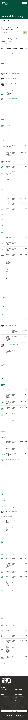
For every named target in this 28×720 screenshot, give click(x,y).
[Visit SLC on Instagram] (7, 715)
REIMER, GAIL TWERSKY (12, 667)
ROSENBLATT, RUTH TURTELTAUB (13, 459)
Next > (19, 43)
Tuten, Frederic (3, 500)
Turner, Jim (2, 395)
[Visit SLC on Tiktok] (9, 715)
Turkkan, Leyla (3, 314)
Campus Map (19, 689)
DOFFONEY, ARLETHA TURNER (13, 325)
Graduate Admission (4, 697)
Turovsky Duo (3, 454)
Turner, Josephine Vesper (2, 402)
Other (4, 29)
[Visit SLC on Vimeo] (14, 715)
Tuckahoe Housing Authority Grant (3, 154)
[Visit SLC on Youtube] (18, 715)
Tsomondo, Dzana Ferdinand (2, 104)
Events (16, 702)
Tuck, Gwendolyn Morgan (2, 140)
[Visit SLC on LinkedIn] (20, 715)
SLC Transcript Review (18, 697)
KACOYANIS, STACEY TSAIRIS (12, 98)
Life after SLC (17, 699)
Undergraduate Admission (5, 696)
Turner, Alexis (3, 320)
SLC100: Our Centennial (19, 696)
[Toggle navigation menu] (7, 21)
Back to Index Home (9, 29)
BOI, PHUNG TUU (10, 516)
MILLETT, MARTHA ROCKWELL (13, 83)
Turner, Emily (3, 351)
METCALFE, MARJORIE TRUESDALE (13, 73)
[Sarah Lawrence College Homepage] (6, 681)
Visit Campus (4, 689)
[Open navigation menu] (25, 3)
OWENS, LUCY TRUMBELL (12, 78)
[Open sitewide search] (23, 3)
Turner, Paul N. (3, 420)
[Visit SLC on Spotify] (16, 715)
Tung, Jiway (2, 261)
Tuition (2, 198)
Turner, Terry (3, 448)
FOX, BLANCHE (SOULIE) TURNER (13, 344)
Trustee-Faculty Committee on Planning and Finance (3, 92)
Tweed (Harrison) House (2, 528)
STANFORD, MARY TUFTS (12, 194)
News (15, 700)
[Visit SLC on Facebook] (12, 715)
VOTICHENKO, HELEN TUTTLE (13, 511)
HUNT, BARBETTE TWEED (12, 534)
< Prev (2, 43)
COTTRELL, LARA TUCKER (12, 161)
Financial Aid (4, 692)
